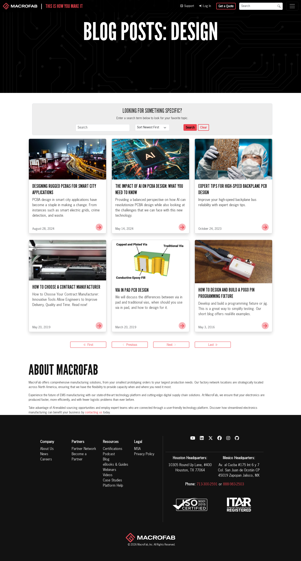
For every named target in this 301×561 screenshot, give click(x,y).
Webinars (109, 470)
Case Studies (112, 480)
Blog (106, 459)
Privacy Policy (144, 454)
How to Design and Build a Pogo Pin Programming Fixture (226, 307)
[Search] (257, 6)
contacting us (93, 412)
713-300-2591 (207, 484)
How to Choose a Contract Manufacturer (66, 301)
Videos (107, 475)
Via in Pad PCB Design (132, 304)
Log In (205, 6)
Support (187, 6)
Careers (46, 459)
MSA (137, 449)
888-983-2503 (233, 484)
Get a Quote (226, 6)
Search (190, 127)
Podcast (109, 454)
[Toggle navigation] (292, 6)
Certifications (112, 449)
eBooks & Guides (115, 465)
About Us (47, 449)
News (44, 454)
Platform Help (113, 486)
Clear (203, 127)
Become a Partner (79, 457)
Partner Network (84, 449)
